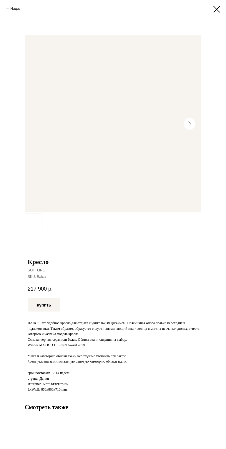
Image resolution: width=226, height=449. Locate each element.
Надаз (15, 8)
